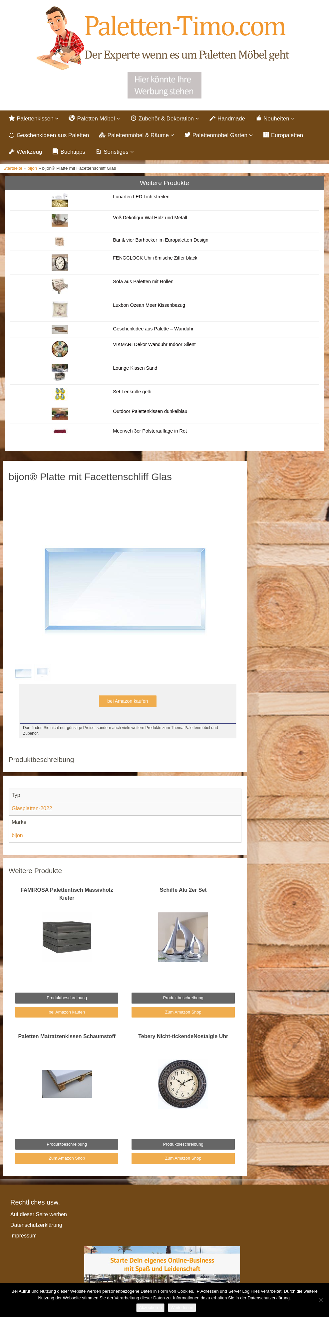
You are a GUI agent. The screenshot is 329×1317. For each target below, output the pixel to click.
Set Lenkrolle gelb (132, 391)
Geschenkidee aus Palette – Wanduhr (153, 328)
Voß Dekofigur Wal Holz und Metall (150, 217)
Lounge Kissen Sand (135, 368)
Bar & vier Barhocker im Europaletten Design (160, 240)
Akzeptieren (150, 1307)
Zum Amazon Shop (183, 1012)
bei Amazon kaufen (127, 701)
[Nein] (320, 1300)
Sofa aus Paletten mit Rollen (143, 281)
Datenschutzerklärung (36, 1225)
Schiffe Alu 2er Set (183, 890)
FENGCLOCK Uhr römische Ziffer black (155, 258)
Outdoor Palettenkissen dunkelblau (150, 411)
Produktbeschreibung (67, 997)
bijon (32, 168)
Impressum (23, 1235)
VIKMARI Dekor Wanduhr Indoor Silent (154, 344)
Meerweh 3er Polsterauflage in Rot (150, 431)
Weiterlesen (181, 1307)
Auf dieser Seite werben (38, 1214)
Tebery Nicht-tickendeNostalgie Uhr (183, 1036)
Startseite (12, 168)
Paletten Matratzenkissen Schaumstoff (67, 1036)
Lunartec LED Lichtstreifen (141, 196)
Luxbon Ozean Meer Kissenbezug (149, 305)
